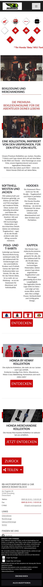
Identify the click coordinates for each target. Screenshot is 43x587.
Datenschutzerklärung (30, 548)
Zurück (11, 461)
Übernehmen (21, 576)
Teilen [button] (11, 470)
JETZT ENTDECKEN (21, 442)
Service (4, 525)
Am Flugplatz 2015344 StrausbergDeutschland (8, 493)
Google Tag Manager (12, 557)
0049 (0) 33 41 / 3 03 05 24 (31, 499)
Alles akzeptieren (21, 583)
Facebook (7, 536)
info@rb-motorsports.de (32, 505)
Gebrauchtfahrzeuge (9, 522)
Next (40, 68)
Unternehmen (6, 516)
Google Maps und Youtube (13, 561)
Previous (3, 68)
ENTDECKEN (21, 323)
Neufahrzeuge (7, 519)
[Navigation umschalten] (36, 6)
